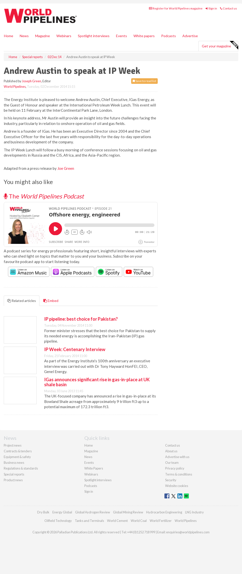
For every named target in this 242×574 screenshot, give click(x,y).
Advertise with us (177, 457)
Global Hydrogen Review (92, 512)
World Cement (117, 521)
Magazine (42, 36)
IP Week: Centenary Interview (74, 349)
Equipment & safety (17, 457)
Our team (172, 463)
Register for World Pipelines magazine (176, 8)
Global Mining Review (128, 512)
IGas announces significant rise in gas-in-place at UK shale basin (97, 382)
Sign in (211, 8)
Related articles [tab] (21, 300)
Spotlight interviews (94, 36)
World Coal (139, 521)
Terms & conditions (178, 474)
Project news (12, 445)
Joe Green (65, 168)
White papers (144, 36)
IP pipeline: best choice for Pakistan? (81, 319)
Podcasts (168, 36)
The (44, 196)
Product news (13, 480)
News (88, 457)
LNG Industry (194, 512)
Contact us (228, 8)
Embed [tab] (50, 300)
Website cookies (176, 486)
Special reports (14, 474)
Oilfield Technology (58, 521)
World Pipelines (15, 87)
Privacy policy (174, 468)
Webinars (63, 36)
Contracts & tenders (18, 451)
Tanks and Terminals (89, 521)
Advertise (190, 36)
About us (171, 451)
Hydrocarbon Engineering (164, 512)
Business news (14, 463)
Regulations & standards (21, 468)
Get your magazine (220, 45)
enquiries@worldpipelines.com (188, 532)
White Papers (93, 468)
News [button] (24, 36)
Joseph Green (31, 81)
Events (121, 36)
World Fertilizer (161, 521)
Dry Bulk (43, 512)
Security (170, 480)
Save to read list (144, 81)
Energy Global (62, 512)
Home (8, 36)
